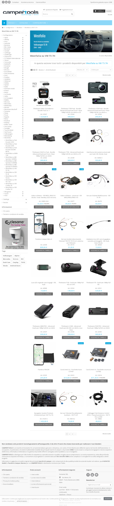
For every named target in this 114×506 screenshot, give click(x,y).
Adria (6, 38)
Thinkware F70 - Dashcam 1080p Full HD (98, 283)
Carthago (7, 53)
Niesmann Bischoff (10, 109)
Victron (15, 259)
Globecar (7, 81)
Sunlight (7, 128)
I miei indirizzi (35, 481)
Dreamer (7, 66)
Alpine (17, 256)
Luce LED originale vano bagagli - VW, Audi (43, 283)
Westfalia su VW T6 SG (11, 177)
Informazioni (7, 207)
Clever (6, 60)
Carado (6, 51)
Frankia (6, 77)
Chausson (7, 56)
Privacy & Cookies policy (11, 481)
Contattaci (15, 2)
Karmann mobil (9, 89)
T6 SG (23, 262)
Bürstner (7, 49)
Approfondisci (22, 501)
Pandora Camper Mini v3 (43, 239)
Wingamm (7, 192)
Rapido (6, 117)
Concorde (7, 62)
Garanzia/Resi (41, 2)
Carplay (15, 262)
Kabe (6, 87)
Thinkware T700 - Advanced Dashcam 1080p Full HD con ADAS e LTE (71, 153)
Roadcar (7, 121)
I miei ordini (35, 474)
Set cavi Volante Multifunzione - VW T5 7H (98, 196)
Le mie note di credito (38, 478)
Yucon (6, 194)
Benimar (7, 45)
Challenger (8, 55)
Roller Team (8, 124)
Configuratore (8, 35)
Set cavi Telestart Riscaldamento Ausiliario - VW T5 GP (71, 414)
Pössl (6, 115)
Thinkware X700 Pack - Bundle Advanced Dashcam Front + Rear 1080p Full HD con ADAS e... (98, 110)
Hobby (6, 83)
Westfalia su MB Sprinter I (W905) (11, 158)
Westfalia (7, 138)
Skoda (5, 266)
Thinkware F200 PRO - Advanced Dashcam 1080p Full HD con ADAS (98, 327)
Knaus (6, 90)
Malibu (6, 100)
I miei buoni (35, 487)
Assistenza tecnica (27, 2)
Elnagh (6, 68)
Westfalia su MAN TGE (11, 154)
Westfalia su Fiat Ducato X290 (11, 145)
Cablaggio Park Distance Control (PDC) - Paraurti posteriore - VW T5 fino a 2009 (98, 415)
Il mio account (35, 470)
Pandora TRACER (43, 370)
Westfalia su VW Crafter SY (11, 188)
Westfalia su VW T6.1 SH (11, 181)
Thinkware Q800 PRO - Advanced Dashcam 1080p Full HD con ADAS (44, 327)
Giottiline (7, 79)
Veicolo (5, 202)
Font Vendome (9, 73)
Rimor (6, 119)
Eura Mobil (7, 72)
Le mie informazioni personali (41, 484)
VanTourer (8, 132)
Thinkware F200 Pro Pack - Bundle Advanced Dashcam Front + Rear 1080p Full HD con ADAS (43, 154)
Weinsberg (8, 136)
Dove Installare (8, 484)
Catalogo (6, 199)
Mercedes (7, 104)
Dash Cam (6, 262)
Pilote (6, 113)
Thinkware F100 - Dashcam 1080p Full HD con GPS (71, 283)
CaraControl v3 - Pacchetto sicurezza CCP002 (98, 370)
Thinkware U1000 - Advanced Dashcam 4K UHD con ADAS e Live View (71, 328)
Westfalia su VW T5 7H (11, 169)
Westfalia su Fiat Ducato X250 (11, 141)
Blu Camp (7, 47)
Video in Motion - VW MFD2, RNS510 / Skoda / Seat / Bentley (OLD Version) (43, 196)
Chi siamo (6, 211)
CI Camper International (12, 58)
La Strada (7, 94)
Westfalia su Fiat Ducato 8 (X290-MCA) (11, 149)
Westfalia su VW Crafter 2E (11, 184)
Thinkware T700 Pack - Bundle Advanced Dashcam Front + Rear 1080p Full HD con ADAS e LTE (71, 110)
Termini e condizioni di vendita (13, 214)
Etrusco (6, 70)
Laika (6, 96)
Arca (5, 41)
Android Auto (15, 266)
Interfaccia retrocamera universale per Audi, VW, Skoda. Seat (98, 153)
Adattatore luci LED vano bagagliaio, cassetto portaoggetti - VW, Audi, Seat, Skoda (98, 241)
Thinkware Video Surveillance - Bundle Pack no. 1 (43, 109)
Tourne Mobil (8, 130)
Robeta (6, 123)
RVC (22, 259)
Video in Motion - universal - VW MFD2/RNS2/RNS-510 (71, 196)
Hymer (6, 85)
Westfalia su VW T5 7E (11, 173)
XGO (5, 195)
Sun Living (7, 126)
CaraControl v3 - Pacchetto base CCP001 (71, 370)
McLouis (7, 102)
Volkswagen (8, 134)
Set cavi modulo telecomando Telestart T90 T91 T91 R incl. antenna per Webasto (71, 241)
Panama (7, 111)
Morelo (6, 107)
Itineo (6, 92)
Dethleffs (7, 64)
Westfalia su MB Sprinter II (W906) (11, 162)
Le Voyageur (8, 98)
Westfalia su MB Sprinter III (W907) (11, 166)
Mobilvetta (7, 106)
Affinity (6, 39)
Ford (5, 75)
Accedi (109, 15)
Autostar (7, 43)
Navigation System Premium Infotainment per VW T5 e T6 (43, 414)
